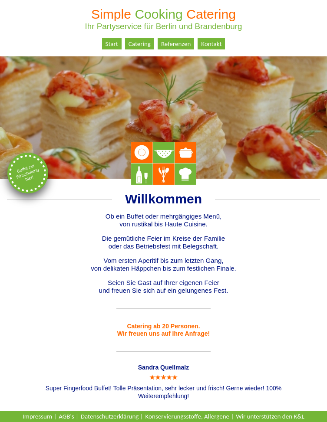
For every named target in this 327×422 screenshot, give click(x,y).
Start (112, 44)
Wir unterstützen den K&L (270, 416)
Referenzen (176, 44)
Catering (140, 44)
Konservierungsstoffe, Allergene (187, 416)
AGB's (66, 416)
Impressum (37, 416)
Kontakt (211, 44)
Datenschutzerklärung (110, 416)
